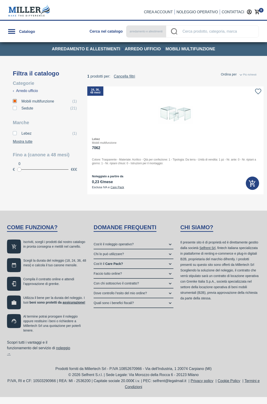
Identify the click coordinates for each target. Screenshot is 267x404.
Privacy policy (202, 388)
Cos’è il (108, 271)
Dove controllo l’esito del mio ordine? (120, 300)
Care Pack (117, 187)
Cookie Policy (229, 388)
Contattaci (233, 12)
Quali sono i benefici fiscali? (114, 310)
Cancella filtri (124, 76)
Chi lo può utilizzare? (109, 261)
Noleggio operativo (197, 12)
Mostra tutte (22, 142)
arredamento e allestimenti (86, 49)
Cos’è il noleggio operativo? (114, 251)
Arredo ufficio (25, 91)
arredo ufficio (143, 49)
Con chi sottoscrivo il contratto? (116, 290)
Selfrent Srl (207, 255)
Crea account (158, 12)
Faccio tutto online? (108, 280)
